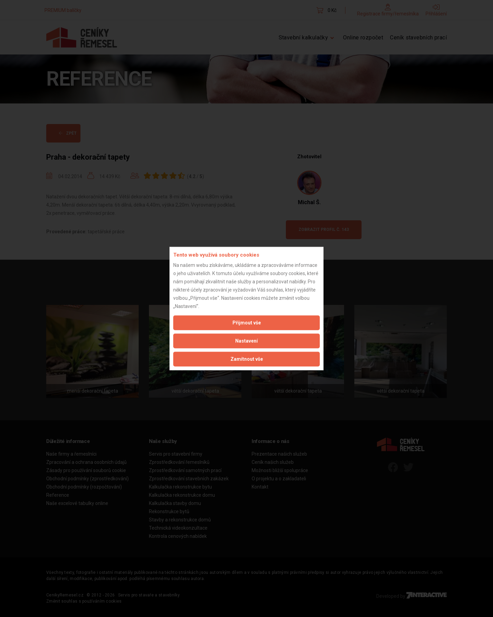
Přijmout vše (246, 322)
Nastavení (246, 341)
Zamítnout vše (246, 359)
